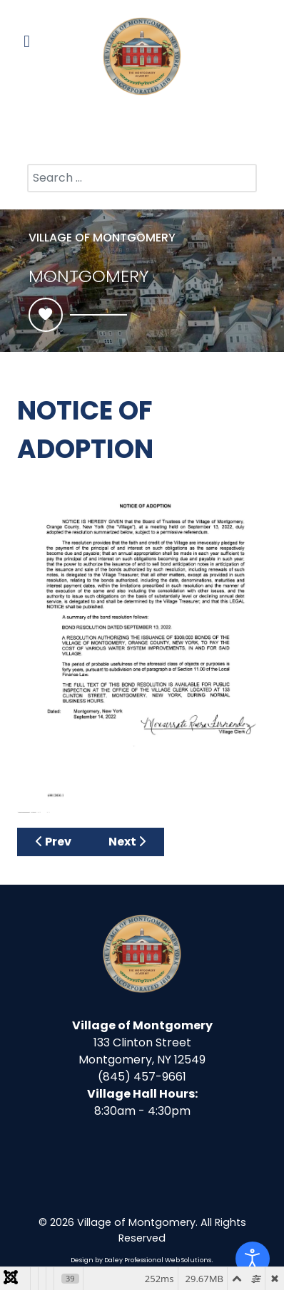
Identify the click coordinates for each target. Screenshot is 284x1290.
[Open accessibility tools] (252, 1259)
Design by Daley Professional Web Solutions (141, 1260)
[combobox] (142, 178)
